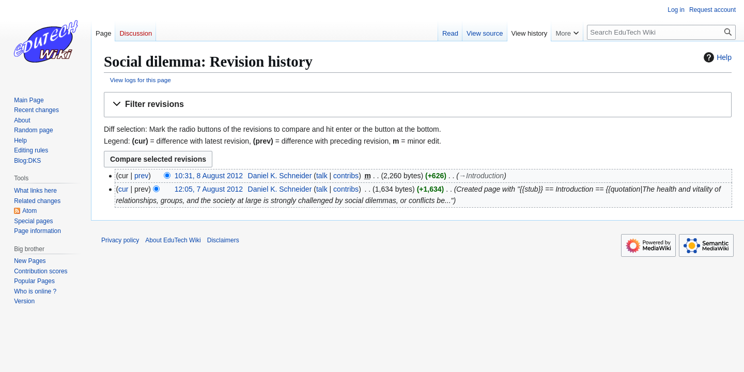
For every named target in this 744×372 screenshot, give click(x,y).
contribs (346, 176)
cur (123, 189)
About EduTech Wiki (172, 240)
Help (716, 57)
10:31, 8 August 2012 (209, 176)
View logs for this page (140, 79)
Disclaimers (223, 240)
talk (322, 176)
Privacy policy (120, 240)
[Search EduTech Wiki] (661, 32)
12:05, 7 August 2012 (209, 189)
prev (141, 176)
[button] (418, 105)
